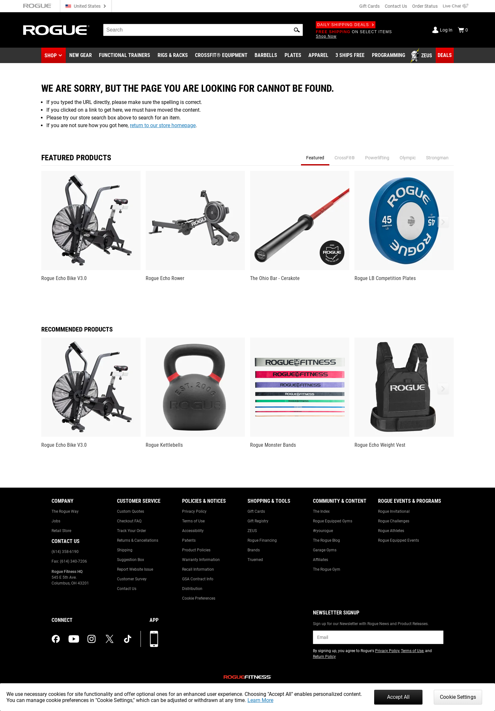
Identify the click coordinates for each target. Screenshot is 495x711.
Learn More (260, 700)
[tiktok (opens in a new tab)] (128, 639)
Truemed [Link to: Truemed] (255, 559)
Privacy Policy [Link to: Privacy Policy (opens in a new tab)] (387, 651)
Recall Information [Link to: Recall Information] (198, 569)
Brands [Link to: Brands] (254, 550)
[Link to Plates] (293, 56)
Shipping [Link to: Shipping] (124, 550)
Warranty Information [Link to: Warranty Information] (201, 559)
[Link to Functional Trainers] (124, 56)
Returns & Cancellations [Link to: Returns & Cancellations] (137, 540)
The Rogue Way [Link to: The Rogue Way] (65, 511)
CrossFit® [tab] (345, 157)
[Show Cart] (463, 30)
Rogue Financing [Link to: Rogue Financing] (262, 540)
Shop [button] (50, 55)
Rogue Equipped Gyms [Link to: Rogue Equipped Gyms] (332, 521)
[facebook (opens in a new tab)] (56, 639)
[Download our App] (154, 639)
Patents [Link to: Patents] (189, 540)
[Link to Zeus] (422, 56)
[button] (297, 30)
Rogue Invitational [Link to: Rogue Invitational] (394, 511)
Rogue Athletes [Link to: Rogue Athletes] (391, 531)
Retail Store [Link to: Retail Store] (61, 531)
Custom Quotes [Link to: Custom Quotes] (130, 511)
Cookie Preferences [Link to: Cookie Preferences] (198, 598)
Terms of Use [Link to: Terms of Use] (193, 521)
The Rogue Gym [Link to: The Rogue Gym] (326, 569)
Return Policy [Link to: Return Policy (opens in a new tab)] (324, 656)
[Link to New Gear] (80, 56)
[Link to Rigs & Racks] (173, 56)
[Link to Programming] (388, 56)
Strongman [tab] (437, 157)
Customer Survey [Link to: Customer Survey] (132, 579)
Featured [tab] (315, 157)
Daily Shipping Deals (345, 25)
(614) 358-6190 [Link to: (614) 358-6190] (65, 551)
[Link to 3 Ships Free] (350, 56)
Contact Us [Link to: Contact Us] (126, 588)
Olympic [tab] (408, 157)
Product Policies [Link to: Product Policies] (196, 550)
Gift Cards (369, 6)
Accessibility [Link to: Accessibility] (193, 531)
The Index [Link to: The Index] (321, 511)
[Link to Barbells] (266, 56)
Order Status (425, 6)
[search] (203, 30)
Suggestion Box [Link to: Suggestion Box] (130, 559)
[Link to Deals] (445, 55)
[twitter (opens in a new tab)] (110, 639)
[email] (378, 637)
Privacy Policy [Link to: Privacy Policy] (194, 511)
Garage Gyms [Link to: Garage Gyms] (324, 550)
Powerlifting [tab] (377, 157)
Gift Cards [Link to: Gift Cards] (256, 511)
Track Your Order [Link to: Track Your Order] (131, 531)
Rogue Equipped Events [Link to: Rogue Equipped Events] (398, 540)
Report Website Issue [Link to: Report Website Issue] (135, 569)
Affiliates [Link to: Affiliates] (320, 559)
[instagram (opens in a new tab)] (91, 639)
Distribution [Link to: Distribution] (192, 588)
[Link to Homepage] (56, 30)
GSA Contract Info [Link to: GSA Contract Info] (197, 579)
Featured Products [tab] (76, 158)
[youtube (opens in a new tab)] (74, 639)
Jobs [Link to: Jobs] (56, 521)
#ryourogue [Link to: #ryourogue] (323, 531)
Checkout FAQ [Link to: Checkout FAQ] (129, 521)
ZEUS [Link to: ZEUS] (252, 531)
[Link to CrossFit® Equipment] (221, 56)
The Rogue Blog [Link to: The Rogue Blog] (326, 540)
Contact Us (396, 6)
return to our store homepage (163, 125)
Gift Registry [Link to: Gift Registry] (258, 521)
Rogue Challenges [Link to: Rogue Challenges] (393, 521)
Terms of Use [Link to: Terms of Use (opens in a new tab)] (412, 651)
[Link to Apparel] (318, 56)
